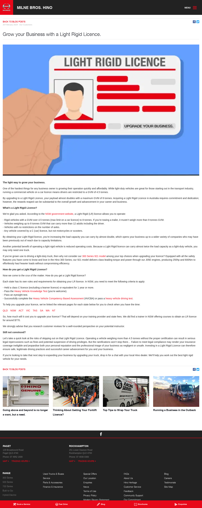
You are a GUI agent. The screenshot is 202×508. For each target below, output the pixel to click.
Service (46, 478)
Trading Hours (19, 461)
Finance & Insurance (53, 487)
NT (53, 310)
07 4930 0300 (82, 457)
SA (41, 310)
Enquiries (87, 482)
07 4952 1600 (16, 457)
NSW (13, 310)
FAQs (126, 474)
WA (47, 310)
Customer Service (132, 487)
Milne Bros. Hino (34, 7)
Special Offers (90, 474)
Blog (166, 474)
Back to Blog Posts (14, 21)
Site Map (168, 487)
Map (5, 461)
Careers (168, 478)
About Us (128, 478)
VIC (28, 310)
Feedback (128, 491)
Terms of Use (89, 491)
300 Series (8, 477)
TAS (35, 310)
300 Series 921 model (94, 256)
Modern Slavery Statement (96, 500)
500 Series (8, 482)
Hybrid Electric (9, 495)
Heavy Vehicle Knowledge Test (30, 291)
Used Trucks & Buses (53, 474)
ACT (21, 310)
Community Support (133, 495)
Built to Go (8, 490)
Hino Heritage (130, 482)
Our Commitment (132, 500)
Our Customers (25, 25)
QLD (5, 310)
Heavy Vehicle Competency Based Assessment (58, 298)
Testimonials (170, 482)
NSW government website (59, 213)
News (86, 487)
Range (7, 473)
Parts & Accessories (52, 482)
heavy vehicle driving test (118, 298)
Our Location (89, 478)
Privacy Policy (90, 495)
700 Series (8, 486)
